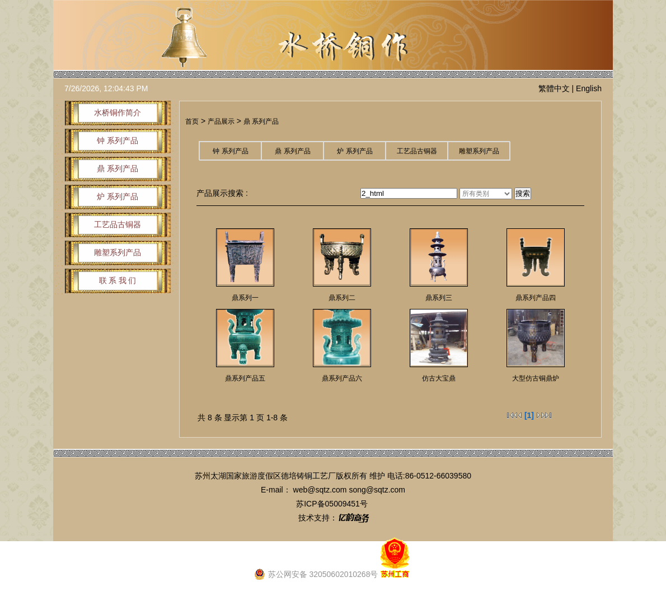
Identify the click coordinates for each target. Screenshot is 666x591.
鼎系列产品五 (245, 378)
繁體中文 (554, 88)
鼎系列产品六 (342, 378)
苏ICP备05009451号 (332, 503)
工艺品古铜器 (417, 151)
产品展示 (221, 121)
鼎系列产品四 (535, 298)
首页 (192, 121)
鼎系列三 (438, 298)
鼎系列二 (342, 298)
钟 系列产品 (230, 151)
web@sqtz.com (320, 489)
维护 (377, 475)
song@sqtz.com (377, 489)
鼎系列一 (245, 298)
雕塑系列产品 (479, 151)
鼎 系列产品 (261, 121)
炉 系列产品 (354, 151)
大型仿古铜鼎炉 (535, 378)
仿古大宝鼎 (439, 378)
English (589, 88)
